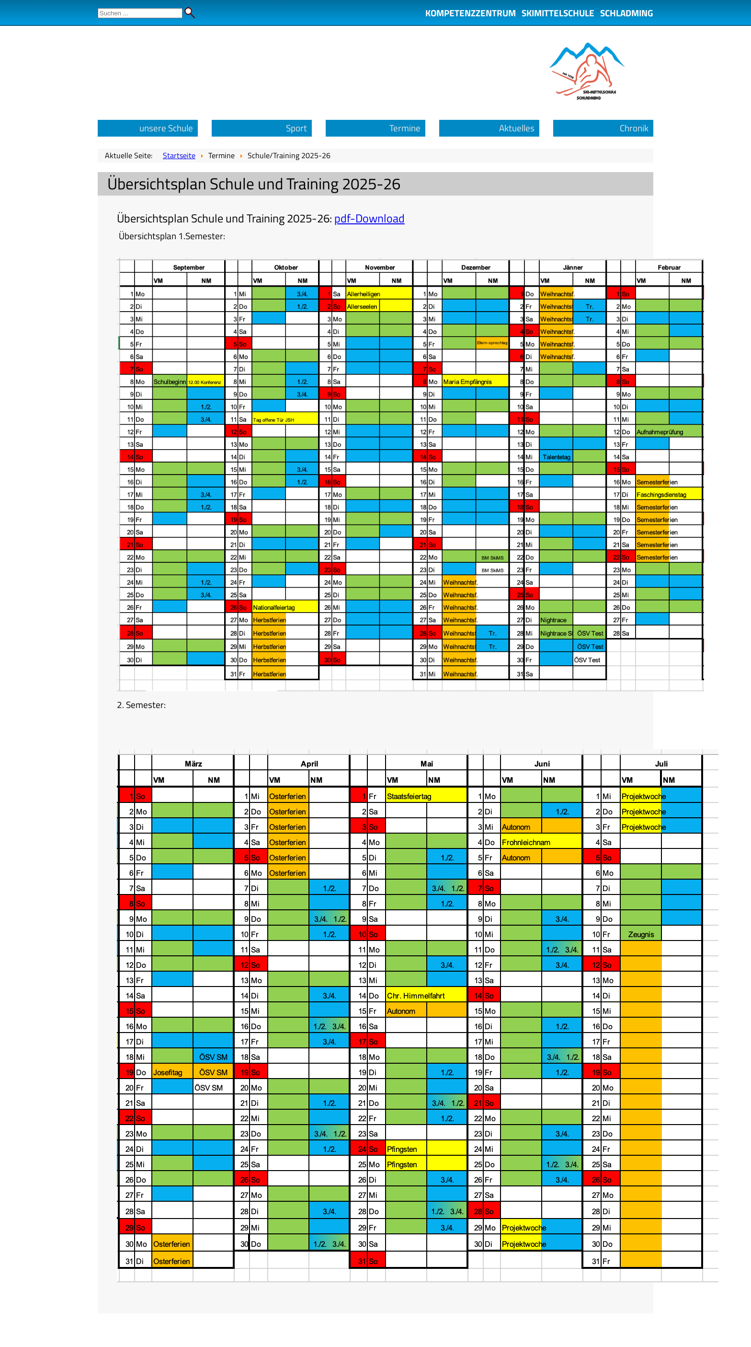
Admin (732, 9)
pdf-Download (369, 218)
